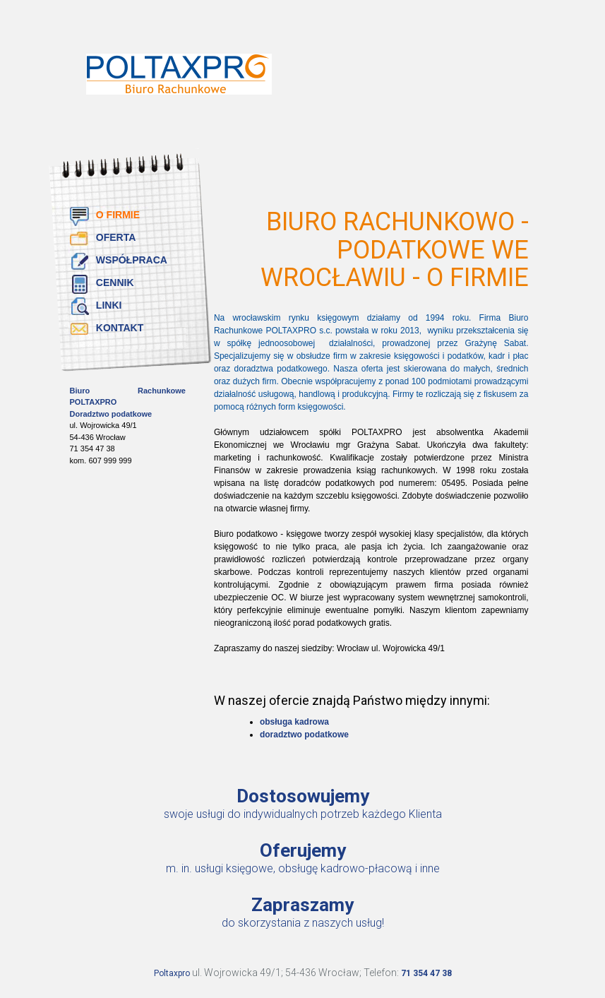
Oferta (116, 237)
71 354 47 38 (426, 973)
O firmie (118, 214)
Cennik (115, 282)
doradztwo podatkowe (304, 734)
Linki (109, 305)
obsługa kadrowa (294, 722)
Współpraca (131, 260)
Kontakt (119, 327)
